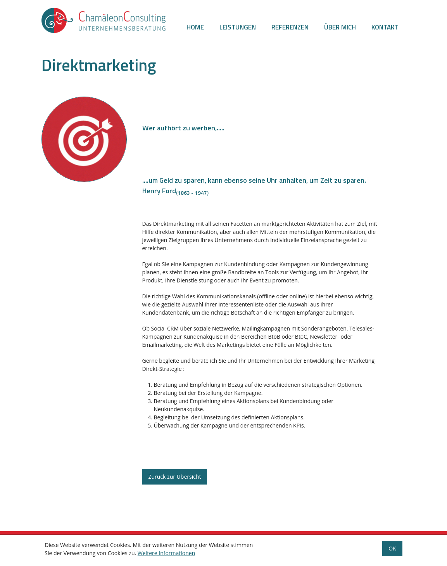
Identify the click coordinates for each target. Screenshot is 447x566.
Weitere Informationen (166, 554)
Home (195, 27)
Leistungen (237, 27)
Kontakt (384, 27)
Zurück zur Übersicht (174, 476)
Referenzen (290, 27)
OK (392, 550)
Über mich (340, 27)
